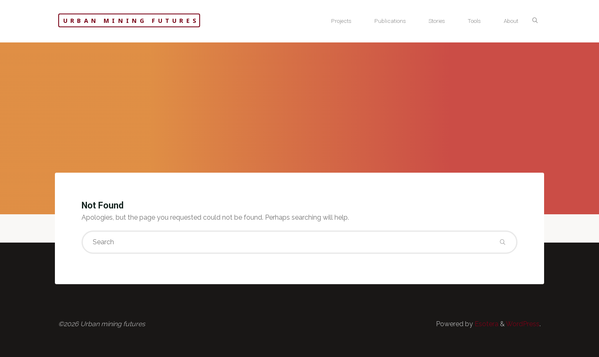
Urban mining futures (131, 21)
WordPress (523, 324)
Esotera (485, 324)
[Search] (535, 21)
